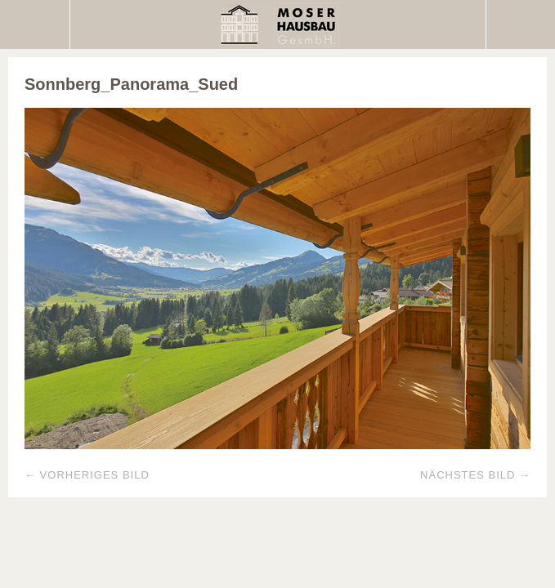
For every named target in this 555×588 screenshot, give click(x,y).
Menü (35, 24)
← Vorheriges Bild (87, 475)
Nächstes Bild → (475, 475)
